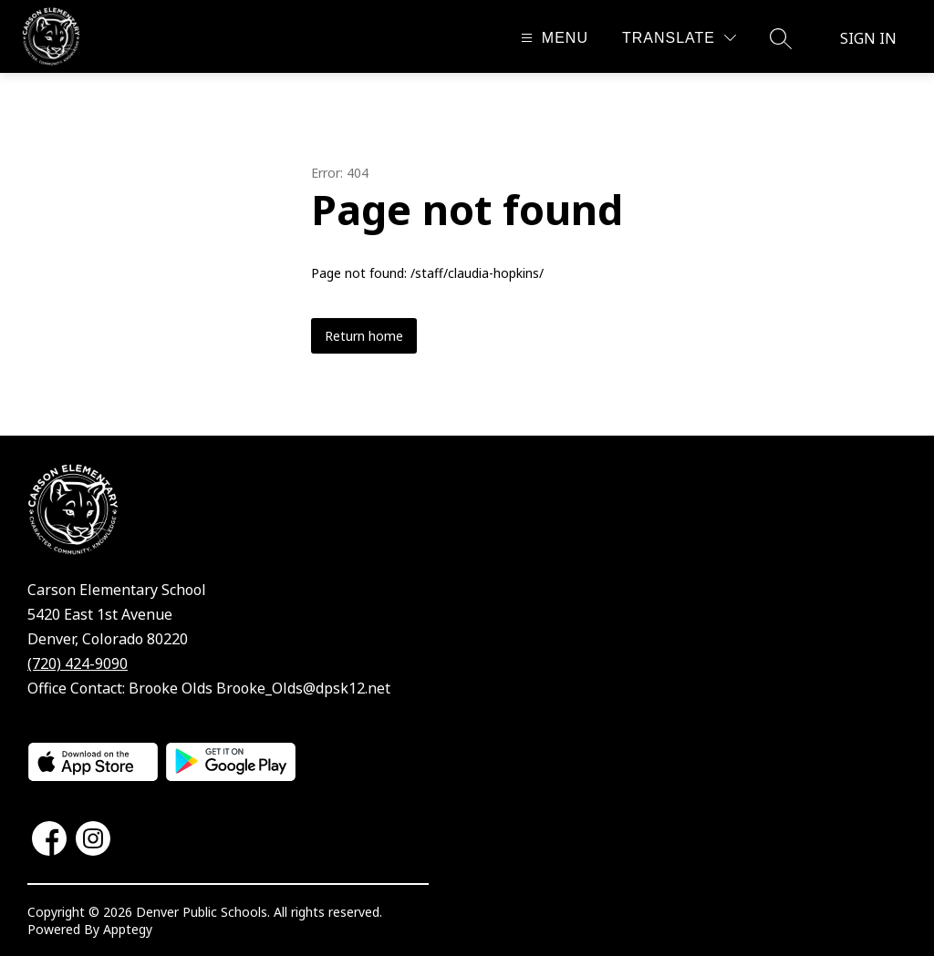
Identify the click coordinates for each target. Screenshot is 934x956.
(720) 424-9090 (77, 663)
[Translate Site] (679, 37)
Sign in (868, 38)
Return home (364, 335)
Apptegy (127, 929)
